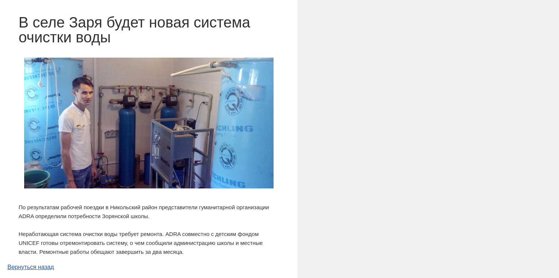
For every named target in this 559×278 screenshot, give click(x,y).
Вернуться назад (30, 267)
